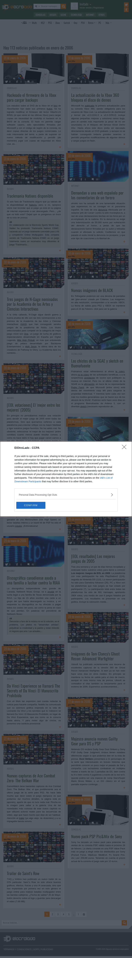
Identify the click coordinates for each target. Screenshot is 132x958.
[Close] (125, 448)
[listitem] (66, 495)
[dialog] (66, 479)
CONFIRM (32, 505)
